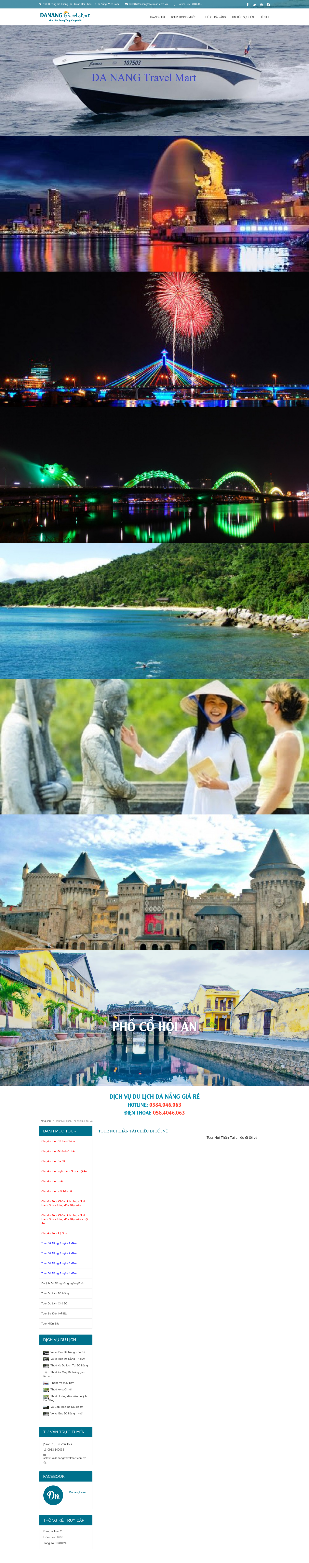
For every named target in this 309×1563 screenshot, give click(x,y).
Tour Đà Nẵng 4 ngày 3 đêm (59, 1263)
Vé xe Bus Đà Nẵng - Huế (63, 1414)
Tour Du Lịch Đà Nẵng (55, 1293)
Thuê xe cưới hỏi (57, 1390)
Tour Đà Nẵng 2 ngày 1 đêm (59, 1243)
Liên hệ (265, 17)
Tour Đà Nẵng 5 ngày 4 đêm (59, 1273)
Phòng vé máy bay (58, 1383)
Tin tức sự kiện (243, 17)
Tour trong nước (183, 17)
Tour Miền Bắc (50, 1323)
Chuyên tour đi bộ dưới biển (58, 1151)
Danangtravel (77, 1492)
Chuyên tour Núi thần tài (56, 1191)
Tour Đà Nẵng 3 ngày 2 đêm (59, 1253)
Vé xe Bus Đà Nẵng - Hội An (64, 1359)
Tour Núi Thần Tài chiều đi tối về (232, 1138)
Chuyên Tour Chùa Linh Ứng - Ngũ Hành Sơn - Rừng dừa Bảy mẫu (63, 1203)
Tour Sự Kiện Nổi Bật (54, 1313)
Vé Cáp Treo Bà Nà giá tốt (63, 1407)
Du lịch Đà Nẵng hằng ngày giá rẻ (62, 1283)
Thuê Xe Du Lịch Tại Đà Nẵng (65, 1366)
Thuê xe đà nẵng (214, 17)
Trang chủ (157, 17)
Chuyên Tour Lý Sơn (54, 1233)
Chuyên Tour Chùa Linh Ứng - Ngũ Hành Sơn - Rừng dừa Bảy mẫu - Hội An (64, 1219)
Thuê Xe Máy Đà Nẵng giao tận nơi (64, 1374)
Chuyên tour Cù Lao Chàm (58, 1141)
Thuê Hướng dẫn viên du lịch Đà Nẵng (65, 1398)
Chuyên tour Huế (52, 1181)
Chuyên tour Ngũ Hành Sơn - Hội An (64, 1171)
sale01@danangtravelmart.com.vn (64, 1457)
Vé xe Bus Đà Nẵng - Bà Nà (64, 1352)
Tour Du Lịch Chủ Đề (54, 1303)
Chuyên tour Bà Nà (53, 1161)
